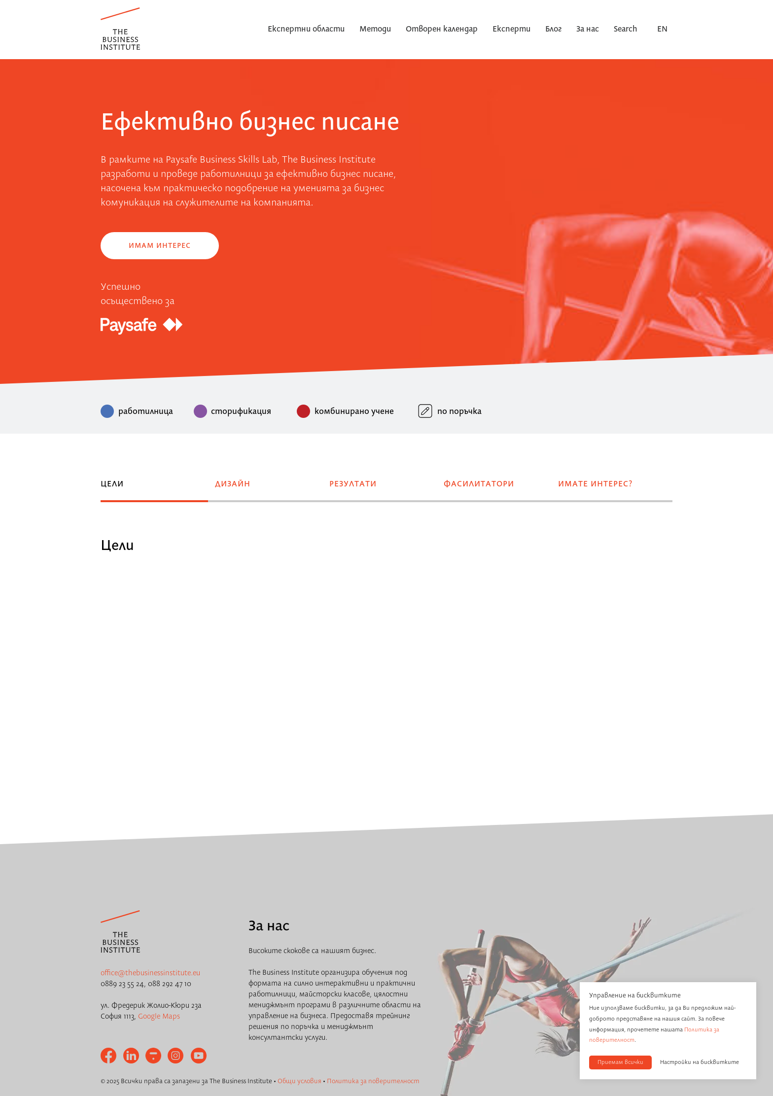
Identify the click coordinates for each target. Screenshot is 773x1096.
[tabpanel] (386, 530)
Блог (553, 29)
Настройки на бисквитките (699, 1062)
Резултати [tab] (353, 484)
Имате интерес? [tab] (595, 484)
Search (625, 29)
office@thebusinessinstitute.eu (150, 973)
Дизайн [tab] (232, 484)
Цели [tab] (112, 484)
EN (662, 29)
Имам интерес (160, 245)
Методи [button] (375, 29)
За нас (587, 29)
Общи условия (299, 1081)
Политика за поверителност (373, 1081)
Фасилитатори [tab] (479, 484)
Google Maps (159, 1016)
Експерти (511, 29)
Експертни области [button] (306, 29)
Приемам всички (620, 1062)
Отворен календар (442, 29)
